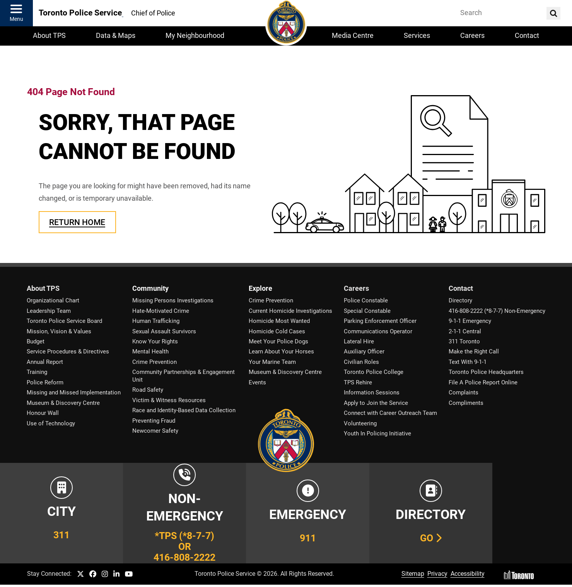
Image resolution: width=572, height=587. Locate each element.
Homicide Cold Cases (277, 331)
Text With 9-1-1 (468, 361)
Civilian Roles (361, 361)
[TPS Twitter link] (80, 574)
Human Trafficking (155, 320)
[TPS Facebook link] (92, 574)
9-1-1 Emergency (470, 320)
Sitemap (412, 573)
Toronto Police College (373, 372)
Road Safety (147, 389)
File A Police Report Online (483, 382)
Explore (260, 288)
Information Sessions (372, 392)
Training (37, 372)
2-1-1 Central (465, 331)
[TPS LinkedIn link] (116, 574)
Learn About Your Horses (281, 351)
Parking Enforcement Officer (380, 320)
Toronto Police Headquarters (486, 372)
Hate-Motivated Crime (160, 310)
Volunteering (360, 423)
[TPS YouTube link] (129, 574)
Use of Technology (51, 423)
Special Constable (367, 310)
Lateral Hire (359, 341)
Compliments (466, 402)
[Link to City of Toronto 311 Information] (57, 513)
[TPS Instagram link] (105, 574)
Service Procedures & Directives (68, 351)
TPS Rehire (358, 382)
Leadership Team (49, 310)
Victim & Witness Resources (169, 400)
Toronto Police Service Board (64, 320)
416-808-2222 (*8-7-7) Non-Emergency (497, 310)
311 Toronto (464, 341)
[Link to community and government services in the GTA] (515, 513)
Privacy (437, 573)
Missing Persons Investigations (172, 300)
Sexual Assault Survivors (164, 331)
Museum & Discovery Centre (63, 402)
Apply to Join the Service (376, 402)
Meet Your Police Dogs (278, 341)
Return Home (77, 222)
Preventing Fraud (153, 420)
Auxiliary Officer (364, 351)
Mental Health (150, 351)
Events (257, 382)
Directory (460, 300)
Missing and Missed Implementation (74, 392)
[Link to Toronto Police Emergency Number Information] (286, 513)
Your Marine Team (272, 361)
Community (150, 288)
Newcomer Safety (155, 430)
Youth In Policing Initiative (377, 433)
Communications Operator (378, 331)
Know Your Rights (155, 341)
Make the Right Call (474, 351)
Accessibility (468, 573)
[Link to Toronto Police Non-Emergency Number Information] (171, 513)
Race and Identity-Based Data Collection (184, 410)
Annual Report (45, 361)
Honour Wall (43, 413)
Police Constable (366, 300)
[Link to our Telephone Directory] (400, 513)
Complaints (463, 392)
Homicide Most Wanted (279, 320)
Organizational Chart (53, 300)
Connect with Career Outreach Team (390, 413)
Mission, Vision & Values (59, 331)
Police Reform (45, 382)
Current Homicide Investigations (290, 310)
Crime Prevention (154, 361)
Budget (35, 341)
